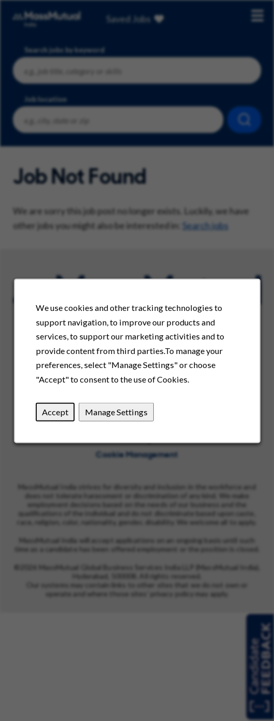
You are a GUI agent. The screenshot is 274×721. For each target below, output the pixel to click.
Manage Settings (115, 411)
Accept (54, 411)
